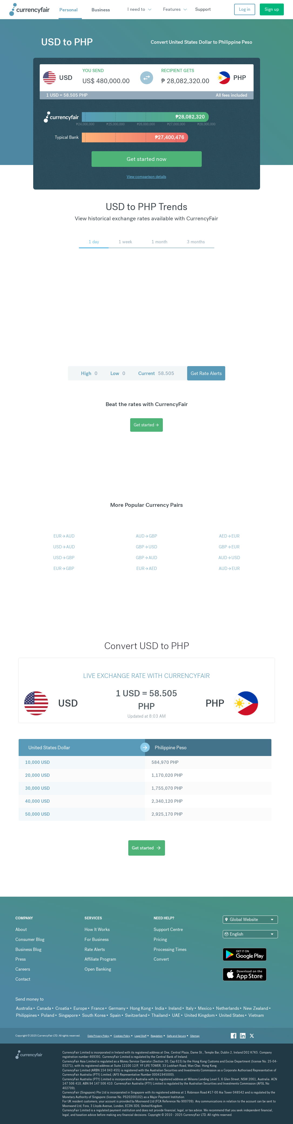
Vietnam (256, 1015)
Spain (115, 1015)
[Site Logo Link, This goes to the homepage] (32, 9)
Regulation (157, 1036)
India (159, 1008)
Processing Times (170, 949)
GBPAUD (146, 558)
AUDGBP (146, 536)
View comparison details (146, 176)
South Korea (94, 1015)
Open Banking (98, 969)
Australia (24, 1008)
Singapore (68, 1015)
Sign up (272, 9)
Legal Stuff (140, 1036)
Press (20, 959)
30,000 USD (37, 788)
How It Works (97, 929)
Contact (22, 979)
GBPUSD (146, 547)
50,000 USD (37, 814)
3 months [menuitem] (196, 242)
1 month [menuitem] (159, 242)
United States (231, 1015)
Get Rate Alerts (206, 373)
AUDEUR (229, 568)
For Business (97, 939)
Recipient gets (177, 70)
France (97, 1008)
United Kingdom (199, 1015)
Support (203, 9)
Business (101, 10)
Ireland (175, 1008)
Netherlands (227, 1008)
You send (93, 70)
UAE (176, 1015)
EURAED (146, 568)
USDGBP (64, 558)
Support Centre (168, 929)
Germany (117, 1008)
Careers (22, 969)
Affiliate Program (100, 959)
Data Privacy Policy (98, 1036)
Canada (44, 1008)
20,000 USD (37, 775)
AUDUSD (229, 558)
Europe (80, 1008)
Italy (190, 1008)
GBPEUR (229, 547)
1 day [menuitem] (94, 242)
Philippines (26, 1015)
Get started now (146, 159)
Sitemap (195, 1036)
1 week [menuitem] (125, 242)
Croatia (62, 1008)
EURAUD (64, 536)
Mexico (205, 1008)
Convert (161, 959)
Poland (47, 1015)
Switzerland (136, 1015)
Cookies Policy (122, 1036)
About (21, 929)
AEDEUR (229, 536)
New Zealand (255, 1008)
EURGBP (63, 568)
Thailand (159, 1015)
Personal (68, 10)
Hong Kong (140, 1008)
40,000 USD (37, 801)
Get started (146, 425)
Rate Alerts (95, 949)
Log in (244, 9)
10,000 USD (37, 762)
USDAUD (64, 547)
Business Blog (28, 949)
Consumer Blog (29, 939)
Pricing (160, 939)
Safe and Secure (176, 1036)
